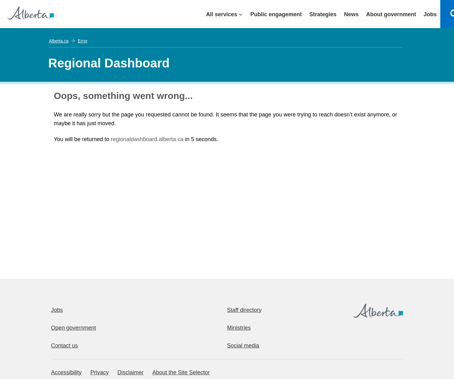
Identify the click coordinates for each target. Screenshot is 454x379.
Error (82, 40)
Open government (73, 328)
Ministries (239, 328)
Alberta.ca (59, 40)
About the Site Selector (181, 372)
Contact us (64, 345)
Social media (243, 345)
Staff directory (244, 310)
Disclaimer (130, 372)
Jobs (57, 310)
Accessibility (66, 372)
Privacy (99, 372)
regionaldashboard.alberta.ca (147, 139)
